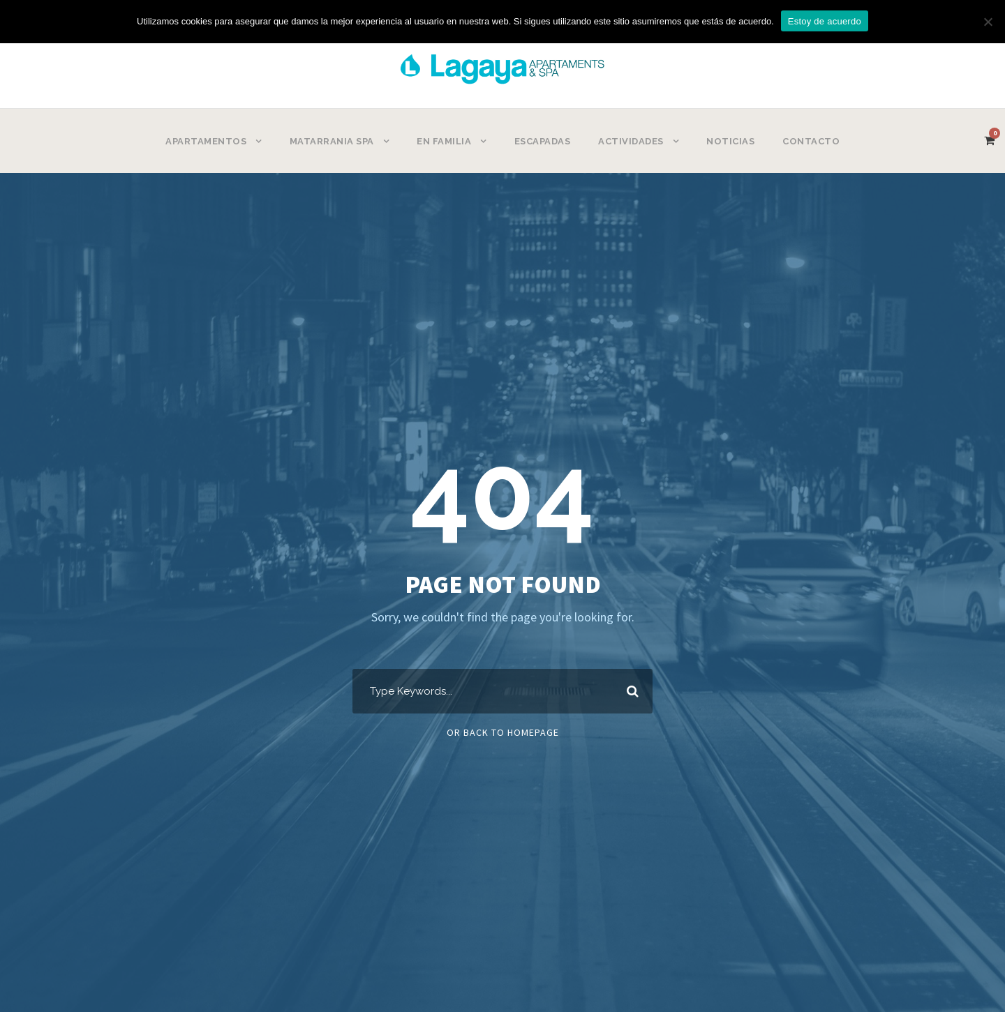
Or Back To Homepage (503, 732)
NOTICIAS (730, 141)
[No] (988, 22)
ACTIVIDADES (631, 141)
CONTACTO (811, 141)
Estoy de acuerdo (824, 21)
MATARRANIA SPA (332, 141)
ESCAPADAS (542, 141)
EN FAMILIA (444, 141)
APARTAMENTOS (205, 141)
